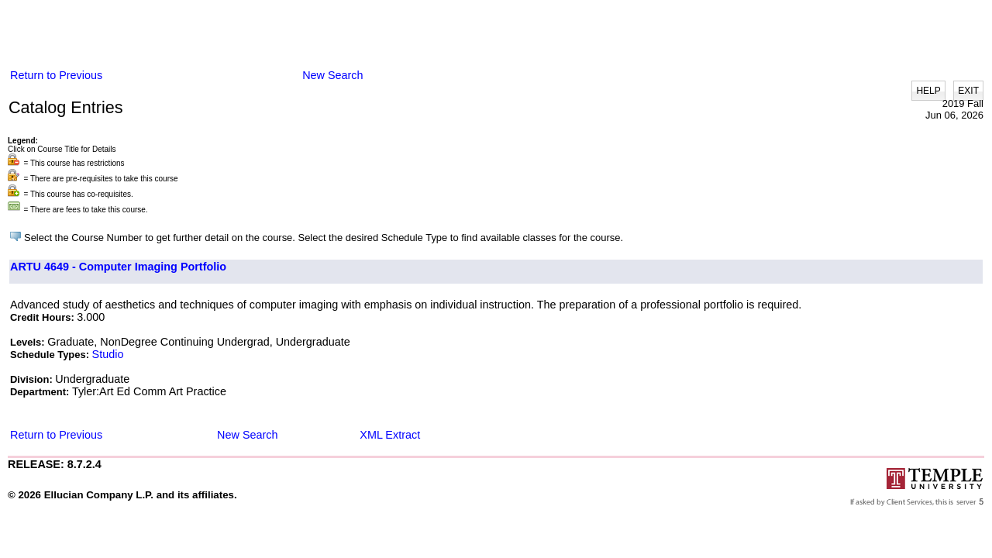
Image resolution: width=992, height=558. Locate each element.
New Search (332, 75)
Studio (108, 354)
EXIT (968, 90)
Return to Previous (56, 75)
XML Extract (390, 435)
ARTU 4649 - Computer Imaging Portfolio (118, 266)
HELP (928, 90)
